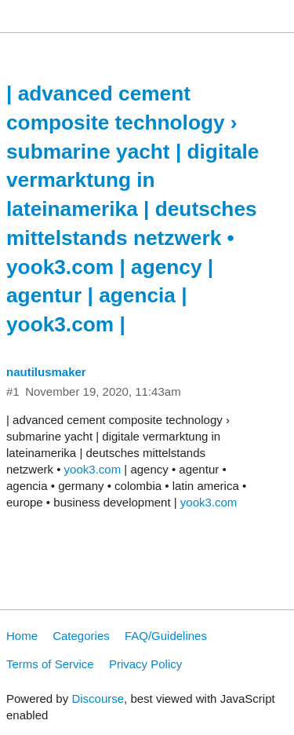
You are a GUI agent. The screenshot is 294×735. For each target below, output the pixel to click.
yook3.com (93, 469)
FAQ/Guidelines (166, 635)
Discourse (97, 698)
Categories (81, 635)
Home (22, 635)
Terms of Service (50, 664)
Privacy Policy (145, 664)
